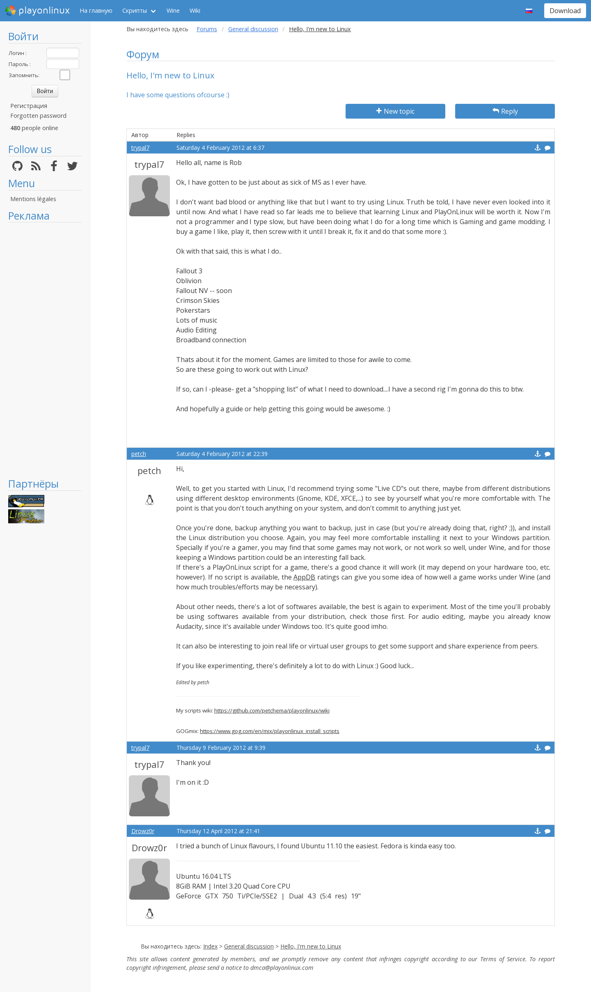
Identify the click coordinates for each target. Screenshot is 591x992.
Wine (173, 10)
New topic (395, 111)
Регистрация (28, 106)
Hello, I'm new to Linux (310, 946)
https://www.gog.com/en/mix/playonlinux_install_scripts (269, 731)
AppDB (304, 577)
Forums (207, 29)
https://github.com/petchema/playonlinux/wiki (272, 710)
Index (210, 946)
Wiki (195, 10)
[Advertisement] (45, 350)
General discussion (253, 29)
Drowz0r (142, 831)
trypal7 (140, 147)
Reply (505, 111)
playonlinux (37, 10)
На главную (96, 10)
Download (565, 10)
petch (138, 454)
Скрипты (134, 10)
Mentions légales (33, 199)
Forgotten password (38, 115)
